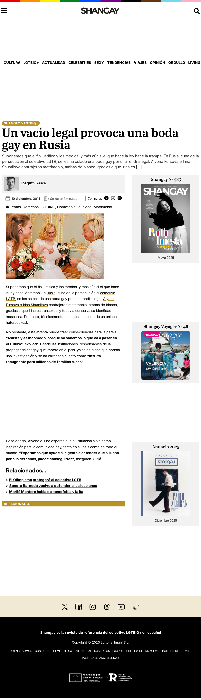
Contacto (43, 651)
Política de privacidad (142, 651)
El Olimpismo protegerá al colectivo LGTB (45, 480)
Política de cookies (176, 651)
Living (194, 63)
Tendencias (119, 63)
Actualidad (53, 63)
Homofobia (66, 207)
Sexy (99, 63)
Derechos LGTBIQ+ (39, 207)
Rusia (51, 293)
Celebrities (79, 63)
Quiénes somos (21, 651)
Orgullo (176, 63)
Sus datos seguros (109, 651)
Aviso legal (83, 651)
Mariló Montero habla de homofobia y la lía (46, 491)
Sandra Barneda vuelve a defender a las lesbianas (53, 485)
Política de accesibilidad (100, 657)
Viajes (140, 63)
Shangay (12, 123)
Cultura (12, 63)
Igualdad (84, 207)
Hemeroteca (62, 651)
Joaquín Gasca (33, 183)
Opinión (157, 63)
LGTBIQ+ (31, 63)
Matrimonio (102, 207)
